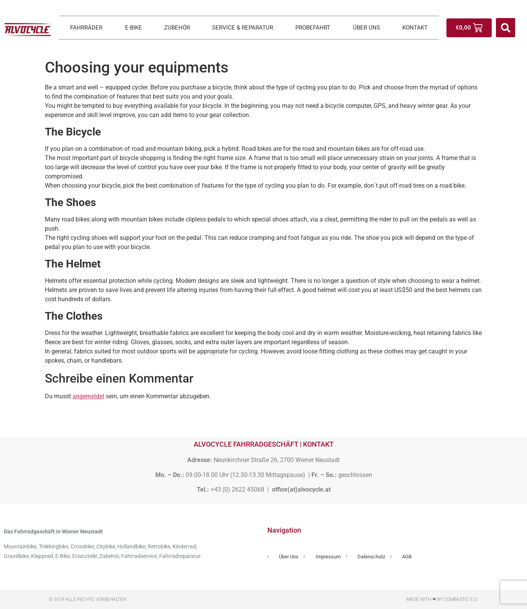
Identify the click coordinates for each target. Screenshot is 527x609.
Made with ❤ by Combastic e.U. (442, 599)
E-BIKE (133, 27)
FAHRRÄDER (86, 27)
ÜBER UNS (366, 27)
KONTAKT (415, 27)
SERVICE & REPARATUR (242, 27)
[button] (505, 27)
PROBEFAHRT (312, 27)
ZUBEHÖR (177, 27)
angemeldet (88, 396)
